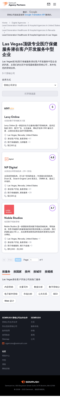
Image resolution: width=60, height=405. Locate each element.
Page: (26, 260)
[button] (30, 85)
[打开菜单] (54, 4)
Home (4, 23)
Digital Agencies (19, 23)
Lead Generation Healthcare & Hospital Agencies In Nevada (28, 30)
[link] (48, 4)
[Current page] (33, 260)
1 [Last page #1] (42, 260)
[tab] (6, 272)
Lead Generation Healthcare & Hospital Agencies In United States (31, 25)
